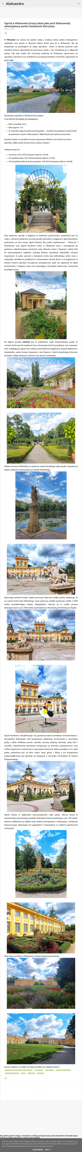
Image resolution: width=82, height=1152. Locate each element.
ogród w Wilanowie (12, 1073)
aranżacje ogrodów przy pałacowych (18, 1070)
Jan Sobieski (49, 1070)
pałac (23, 1073)
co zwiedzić (39, 1070)
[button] (5, 33)
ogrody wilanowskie (63, 1070)
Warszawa (31, 1073)
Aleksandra (15, 4)
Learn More (37, 1150)
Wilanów (40, 1073)
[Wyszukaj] (26, 3)
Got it (47, 1150)
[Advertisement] (41, 1118)
